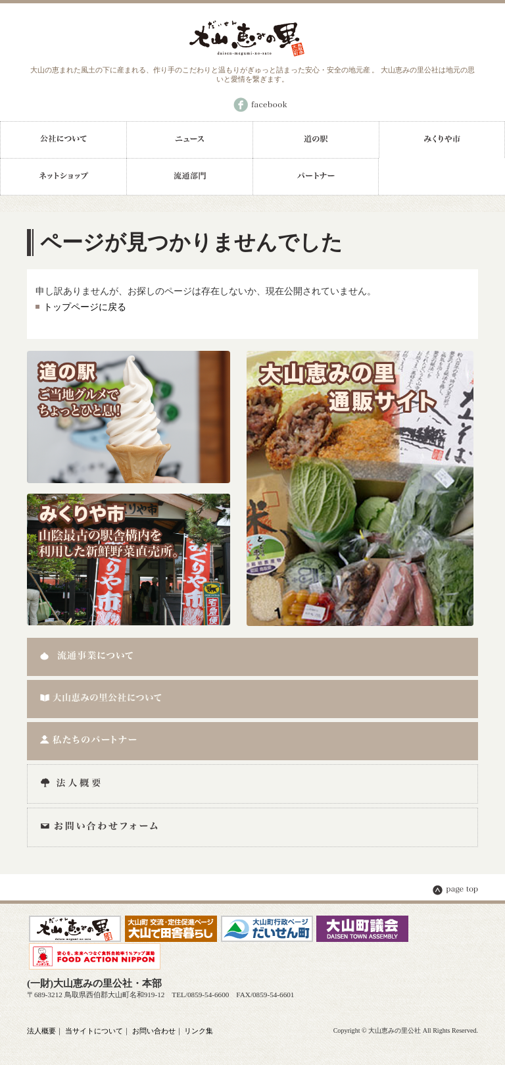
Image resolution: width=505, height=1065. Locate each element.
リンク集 (198, 1031)
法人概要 (41, 1031)
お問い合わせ (154, 1031)
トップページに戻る (84, 306)
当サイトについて (94, 1031)
